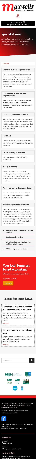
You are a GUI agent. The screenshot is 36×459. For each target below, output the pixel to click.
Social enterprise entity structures (16, 205)
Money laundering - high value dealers (17, 188)
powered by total (9, 407)
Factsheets (6, 63)
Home (3, 403)
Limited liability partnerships (14, 152)
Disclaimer (23, 405)
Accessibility (15, 405)
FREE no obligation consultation (16, 249)
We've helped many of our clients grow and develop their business (18, 243)
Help (28, 405)
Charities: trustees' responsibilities (16, 70)
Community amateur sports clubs (15, 115)
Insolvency (7, 136)
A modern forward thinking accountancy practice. (19, 231)
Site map (30, 403)
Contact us (8, 283)
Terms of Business (6, 405)
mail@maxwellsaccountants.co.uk (18, 25)
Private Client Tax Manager (13, 403)
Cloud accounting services (14, 237)
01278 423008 (17, 22)
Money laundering (10, 167)
